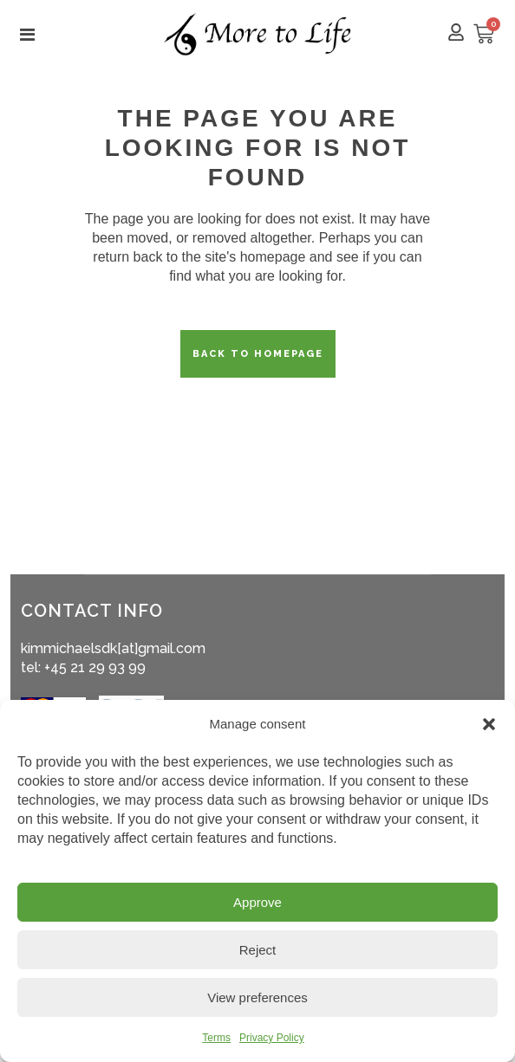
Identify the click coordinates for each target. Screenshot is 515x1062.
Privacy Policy (271, 1038)
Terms (216, 1038)
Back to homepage (257, 353)
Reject (258, 949)
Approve (257, 902)
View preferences (257, 997)
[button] (489, 724)
